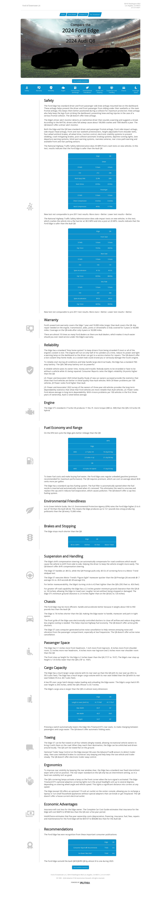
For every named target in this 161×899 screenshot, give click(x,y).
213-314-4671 (135, 8)
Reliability (54, 93)
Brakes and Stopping (107, 94)
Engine (67, 93)
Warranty (41, 93)
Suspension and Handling (120, 94)
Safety (27, 93)
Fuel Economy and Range (80, 94)
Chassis (133, 93)
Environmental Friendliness (94, 94)
